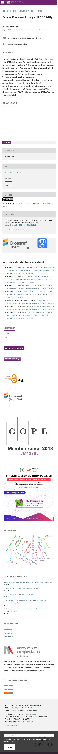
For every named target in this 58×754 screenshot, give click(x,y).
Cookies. (9, 735)
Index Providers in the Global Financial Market (21, 588)
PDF (8, 142)
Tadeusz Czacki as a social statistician (36, 306)
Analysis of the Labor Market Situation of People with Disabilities (28, 582)
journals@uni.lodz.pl (25, 721)
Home (5, 11)
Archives (13, 11)
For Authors (8, 633)
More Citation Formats (17, 230)
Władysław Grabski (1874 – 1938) (35, 285)
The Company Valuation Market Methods (19, 594)
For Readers (8, 629)
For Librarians (8, 636)
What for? (12, 741)
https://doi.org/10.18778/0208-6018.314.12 (24, 38)
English (6, 334)
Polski (6, 337)
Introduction (41, 300)
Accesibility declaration (13, 725)
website (32, 714)
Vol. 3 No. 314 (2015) (27, 11)
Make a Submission (14, 348)
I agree (9, 747)
